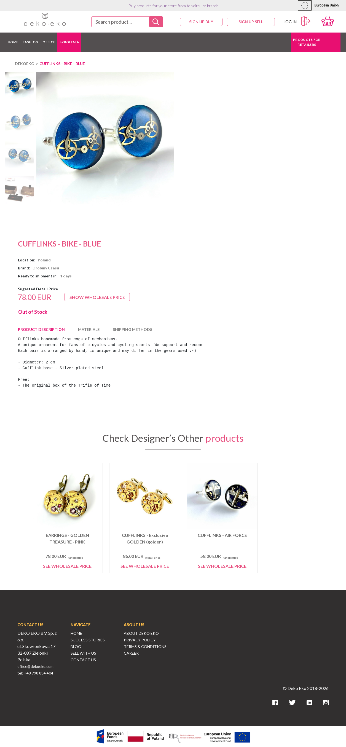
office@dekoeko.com (35, 666)
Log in (297, 21)
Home (76, 633)
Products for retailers (307, 42)
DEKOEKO (24, 63)
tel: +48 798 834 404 (35, 673)
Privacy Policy (140, 640)
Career (131, 653)
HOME (13, 42)
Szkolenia (69, 42)
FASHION (30, 42)
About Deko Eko (141, 633)
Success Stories (88, 640)
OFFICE (48, 42)
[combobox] (127, 21)
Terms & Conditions (145, 646)
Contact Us (83, 659)
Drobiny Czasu (46, 268)
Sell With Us (83, 653)
